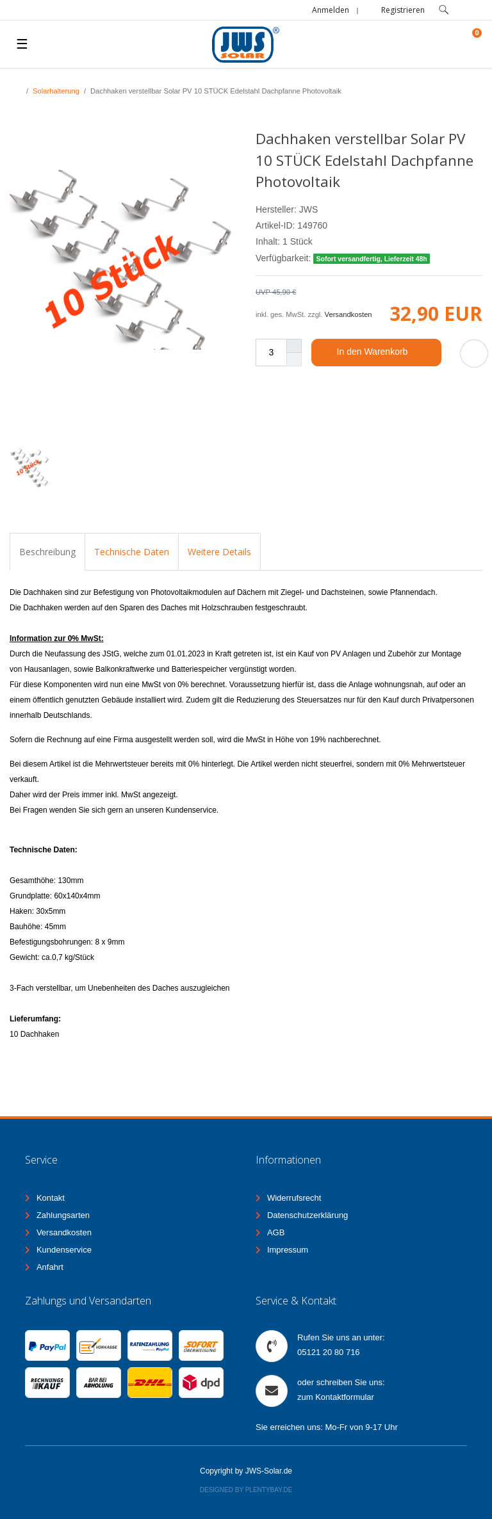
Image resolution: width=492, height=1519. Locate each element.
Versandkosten (348, 314)
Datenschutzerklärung (307, 1215)
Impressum (287, 1250)
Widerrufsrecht (294, 1198)
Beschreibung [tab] (47, 552)
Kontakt (51, 1198)
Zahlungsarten (63, 1215)
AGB (275, 1232)
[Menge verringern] (294, 359)
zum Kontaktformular (335, 1397)
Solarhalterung (56, 91)
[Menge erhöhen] (294, 346)
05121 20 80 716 (328, 1352)
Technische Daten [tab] (131, 552)
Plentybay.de (269, 1489)
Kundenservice (64, 1250)
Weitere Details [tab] (219, 552)
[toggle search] (444, 10)
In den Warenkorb (384, 352)
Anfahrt (50, 1267)
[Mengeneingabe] (271, 352)
